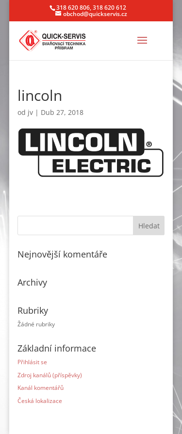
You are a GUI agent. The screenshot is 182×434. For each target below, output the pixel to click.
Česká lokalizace (39, 401)
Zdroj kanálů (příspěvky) (49, 375)
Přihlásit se (32, 362)
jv (30, 112)
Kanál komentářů (40, 388)
